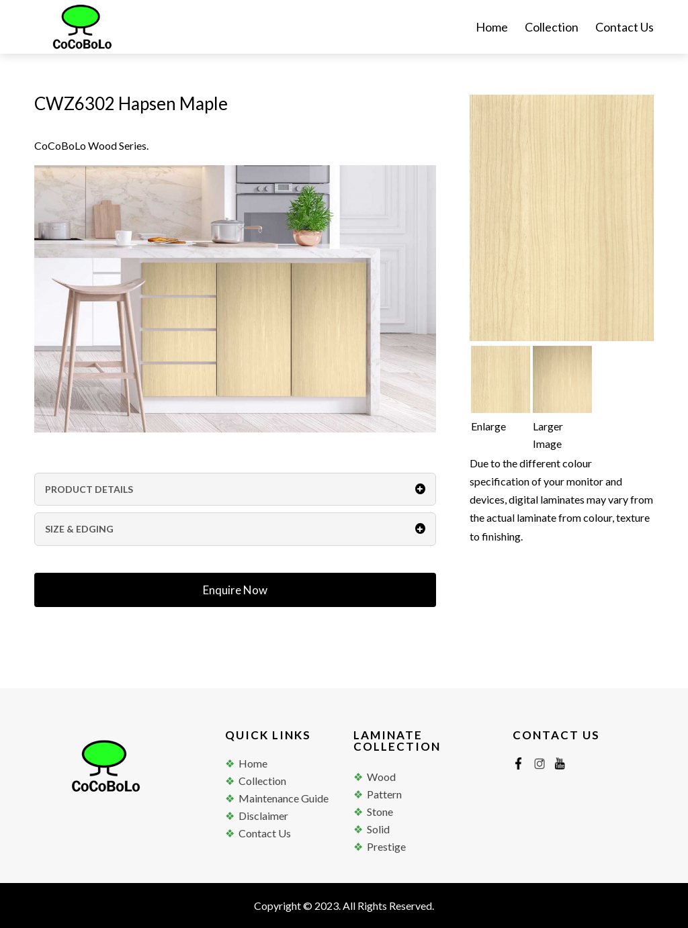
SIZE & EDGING (235, 529)
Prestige (386, 846)
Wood (381, 776)
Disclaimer (263, 815)
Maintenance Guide (284, 798)
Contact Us (624, 28)
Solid (378, 829)
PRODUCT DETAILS (235, 489)
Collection (551, 28)
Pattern (384, 794)
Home (492, 28)
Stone (380, 811)
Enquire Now (235, 590)
